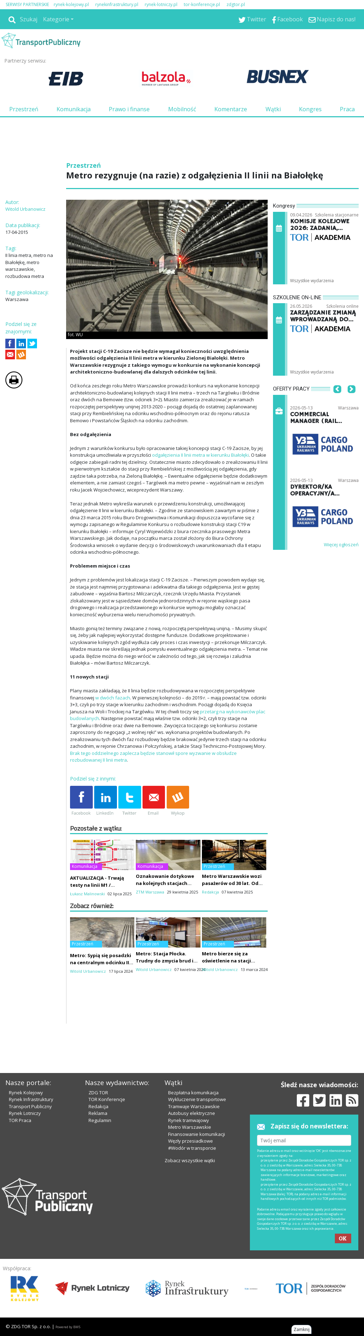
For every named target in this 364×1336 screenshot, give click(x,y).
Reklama (98, 1113)
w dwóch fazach (112, 697)
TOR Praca (20, 1120)
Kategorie (56, 19)
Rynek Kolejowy (26, 1092)
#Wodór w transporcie (192, 1148)
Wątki (273, 109)
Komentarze (230, 109)
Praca (347, 109)
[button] (337, 400)
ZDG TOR (98, 1092)
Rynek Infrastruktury (31, 1099)
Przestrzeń (23, 109)
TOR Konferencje (107, 1099)
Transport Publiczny (30, 1106)
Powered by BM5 (67, 1327)
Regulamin (100, 1120)
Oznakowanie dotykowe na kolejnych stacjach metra (165, 883)
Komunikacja (74, 109)
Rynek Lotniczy (25, 1113)
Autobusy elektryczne (191, 1113)
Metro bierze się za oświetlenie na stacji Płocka (226, 960)
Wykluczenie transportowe (197, 1099)
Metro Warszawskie (189, 1127)
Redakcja (98, 1106)
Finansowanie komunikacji (196, 1134)
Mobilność (182, 109)
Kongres (310, 109)
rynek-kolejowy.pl (71, 4)
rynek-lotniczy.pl (161, 4)
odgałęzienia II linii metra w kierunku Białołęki (200, 455)
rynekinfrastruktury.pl (116, 4)
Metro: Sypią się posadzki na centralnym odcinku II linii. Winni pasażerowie (100, 962)
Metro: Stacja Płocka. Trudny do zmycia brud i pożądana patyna (164, 960)
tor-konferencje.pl (202, 4)
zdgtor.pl (235, 4)
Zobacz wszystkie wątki (190, 1160)
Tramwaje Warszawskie (194, 1106)
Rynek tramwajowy (188, 1120)
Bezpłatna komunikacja (193, 1092)
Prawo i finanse (129, 109)
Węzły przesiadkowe (190, 1141)
